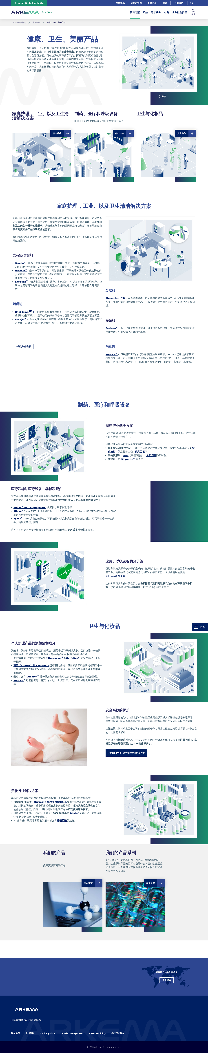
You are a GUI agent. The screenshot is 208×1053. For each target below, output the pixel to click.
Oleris (74, 813)
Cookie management (72, 1033)
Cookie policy (47, 1033)
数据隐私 (30, 1033)
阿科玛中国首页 (19, 22)
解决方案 (135, 12)
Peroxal (21, 270)
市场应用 (36, 22)
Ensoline (21, 281)
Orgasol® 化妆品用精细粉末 (50, 801)
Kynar (17, 518)
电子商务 (156, 12)
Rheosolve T (25, 311)
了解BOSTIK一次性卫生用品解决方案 (126, 753)
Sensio (20, 263)
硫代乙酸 (140, 451)
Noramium (55, 658)
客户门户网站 (117, 1033)
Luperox (33, 676)
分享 (162, 96)
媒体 (165, 3)
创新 (166, 12)
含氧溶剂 (151, 455)
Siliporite (127, 459)
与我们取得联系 (23, 346)
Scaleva (111, 328)
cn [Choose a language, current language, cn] (191, 3)
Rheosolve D (115, 298)
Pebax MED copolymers (29, 507)
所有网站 (179, 3)
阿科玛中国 (136, 3)
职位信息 (152, 3)
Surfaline (73, 658)
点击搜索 (166, 980)
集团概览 (120, 3)
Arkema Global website (29, 3)
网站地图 (15, 1033)
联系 (199, 627)
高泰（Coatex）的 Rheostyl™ (31, 665)
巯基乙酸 (62, 820)
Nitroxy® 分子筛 (115, 576)
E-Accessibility (97, 1033)
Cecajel (20, 319)
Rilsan (18, 511)
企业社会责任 (179, 12)
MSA (125, 455)
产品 (145, 12)
